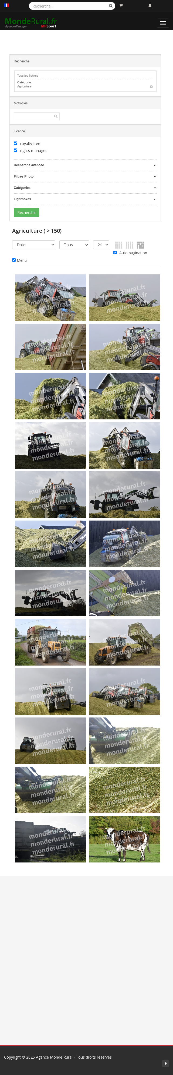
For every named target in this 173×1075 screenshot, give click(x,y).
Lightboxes (22, 199)
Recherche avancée (29, 165)
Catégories (22, 188)
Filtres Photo (23, 176)
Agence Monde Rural (54, 1057)
